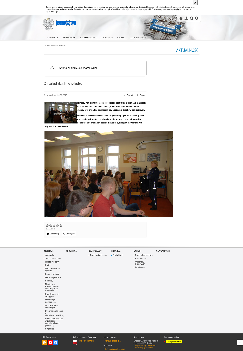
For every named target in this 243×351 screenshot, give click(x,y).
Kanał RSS (44, 342)
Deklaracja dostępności (50, 301)
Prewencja (115, 251)
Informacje (48, 251)
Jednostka (50, 255)
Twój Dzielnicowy (53, 259)
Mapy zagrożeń (163, 251)
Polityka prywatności (144, 348)
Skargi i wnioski (52, 274)
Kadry (48, 265)
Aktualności (61, 45)
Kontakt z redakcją (113, 341)
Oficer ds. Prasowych (140, 263)
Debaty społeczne (53, 277)
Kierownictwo (141, 259)
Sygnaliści (49, 329)
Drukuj (141, 95)
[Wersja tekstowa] (191, 18)
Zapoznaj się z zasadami (145, 345)
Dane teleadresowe (144, 255)
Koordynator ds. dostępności (52, 295)
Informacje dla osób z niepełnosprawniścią (54, 313)
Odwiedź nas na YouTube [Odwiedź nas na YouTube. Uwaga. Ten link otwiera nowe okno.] (50, 342)
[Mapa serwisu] (186, 18)
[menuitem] (52, 37)
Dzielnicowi (140, 267)
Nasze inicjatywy (52, 262)
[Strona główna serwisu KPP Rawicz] (181, 18)
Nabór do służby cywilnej (52, 270)
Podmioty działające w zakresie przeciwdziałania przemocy (54, 322)
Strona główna (50, 45)
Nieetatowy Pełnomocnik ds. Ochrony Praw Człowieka (52, 287)
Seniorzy (49, 281)
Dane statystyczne (98, 255)
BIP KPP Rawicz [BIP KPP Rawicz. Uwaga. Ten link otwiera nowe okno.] (87, 341)
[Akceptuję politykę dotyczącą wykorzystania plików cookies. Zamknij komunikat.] (195, 2)
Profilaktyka (118, 255)
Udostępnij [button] (53, 234)
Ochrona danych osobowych (52, 306)
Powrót (128, 95)
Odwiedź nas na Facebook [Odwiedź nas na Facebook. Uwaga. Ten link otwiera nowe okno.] (55, 342)
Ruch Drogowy (95, 251)
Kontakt (137, 251)
